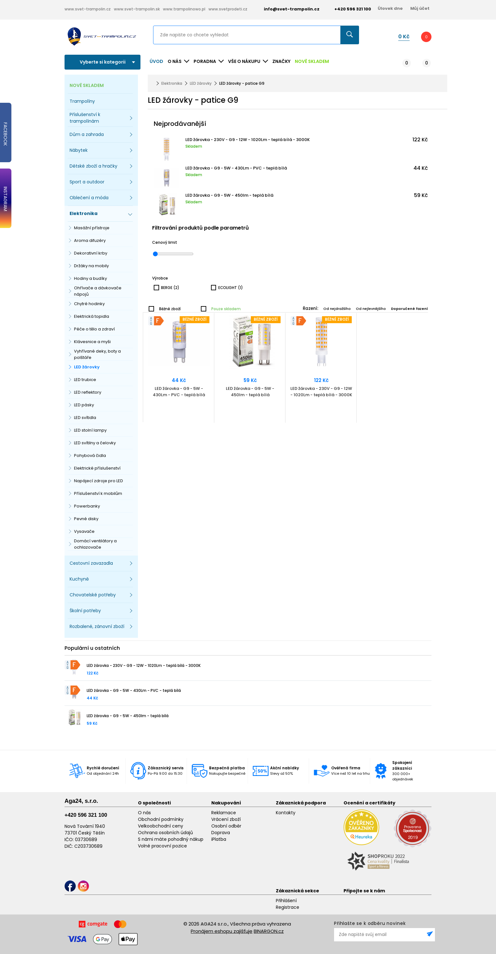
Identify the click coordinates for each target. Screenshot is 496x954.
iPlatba (218, 839)
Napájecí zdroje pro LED (98, 481)
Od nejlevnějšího (371, 308)
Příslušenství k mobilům (98, 493)
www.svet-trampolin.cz (88, 9)
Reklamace (223, 812)
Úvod (156, 61)
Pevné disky (86, 519)
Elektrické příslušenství (97, 468)
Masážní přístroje (91, 228)
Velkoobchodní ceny (160, 826)
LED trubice (85, 380)
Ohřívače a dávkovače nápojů (97, 291)
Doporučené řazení (409, 308)
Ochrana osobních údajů (165, 832)
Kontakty (285, 812)
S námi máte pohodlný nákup (170, 839)
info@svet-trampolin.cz (286, 9)
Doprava (220, 832)
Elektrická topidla (91, 316)
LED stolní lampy (90, 430)
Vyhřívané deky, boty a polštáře (97, 354)
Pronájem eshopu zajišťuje (221, 931)
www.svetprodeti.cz (227, 9)
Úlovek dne (390, 8)
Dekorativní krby (90, 253)
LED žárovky (87, 367)
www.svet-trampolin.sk (137, 9)
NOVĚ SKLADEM (312, 61)
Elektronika (171, 83)
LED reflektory (87, 392)
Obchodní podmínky (160, 819)
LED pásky (84, 405)
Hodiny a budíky (90, 278)
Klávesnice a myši (92, 342)
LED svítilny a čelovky (95, 443)
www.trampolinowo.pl (184, 9)
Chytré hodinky (89, 304)
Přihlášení (286, 900)
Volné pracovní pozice (162, 846)
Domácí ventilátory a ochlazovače (95, 544)
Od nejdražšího (337, 308)
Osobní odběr (226, 826)
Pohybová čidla (90, 455)
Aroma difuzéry (90, 240)
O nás (144, 812)
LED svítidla (85, 418)
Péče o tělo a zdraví (94, 329)
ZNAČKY (281, 61)
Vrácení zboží (226, 819)
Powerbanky (87, 506)
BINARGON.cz (269, 931)
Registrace (287, 907)
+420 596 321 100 (86, 815)
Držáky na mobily (91, 266)
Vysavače (84, 531)
